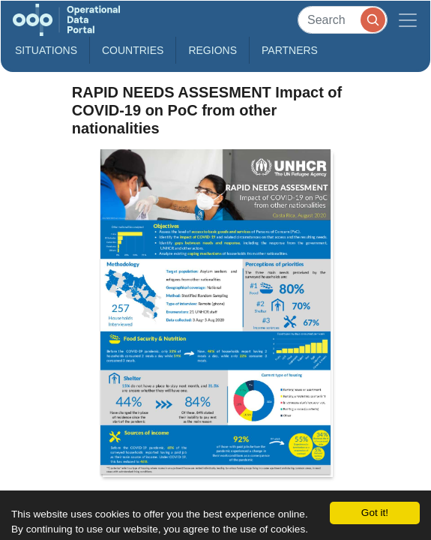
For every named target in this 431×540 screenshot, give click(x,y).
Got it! (374, 512)
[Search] (343, 20)
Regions (212, 50)
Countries (132, 50)
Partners (290, 50)
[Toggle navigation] (408, 20)
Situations (46, 50)
